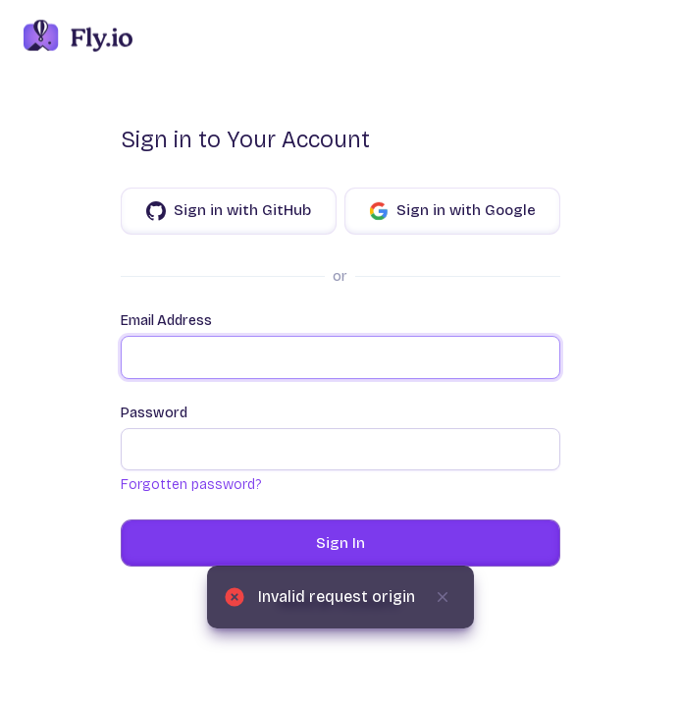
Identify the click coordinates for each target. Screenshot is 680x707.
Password (340, 438)
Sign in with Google (452, 211)
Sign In (340, 543)
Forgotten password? (191, 484)
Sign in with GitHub (228, 211)
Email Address (340, 345)
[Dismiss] (442, 597)
